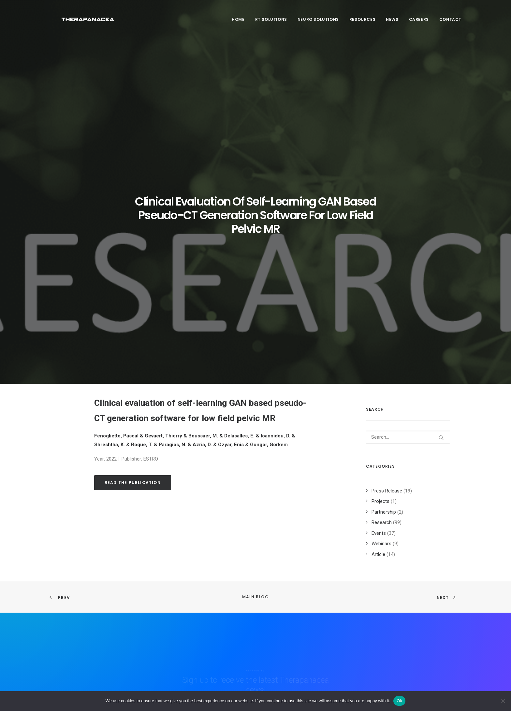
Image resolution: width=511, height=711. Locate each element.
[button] (441, 235)
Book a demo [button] (399, 651)
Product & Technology (188, 636)
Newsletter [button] (397, 613)
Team (170, 619)
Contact (450, 23)
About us (174, 610)
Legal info (283, 608)
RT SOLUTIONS (271, 23)
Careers (419, 23)
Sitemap (282, 625)
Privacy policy (287, 616)
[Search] (408, 235)
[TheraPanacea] (86, 23)
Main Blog (255, 395)
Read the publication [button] (133, 280)
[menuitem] (240, 23)
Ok (399, 700)
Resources (362, 23)
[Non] (503, 701)
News (392, 23)
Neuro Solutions (318, 23)
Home (238, 23)
